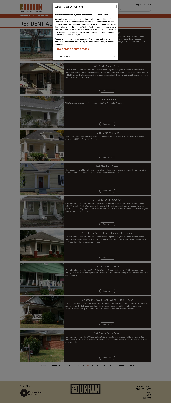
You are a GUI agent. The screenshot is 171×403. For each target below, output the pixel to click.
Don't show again (62, 57)
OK (114, 57)
